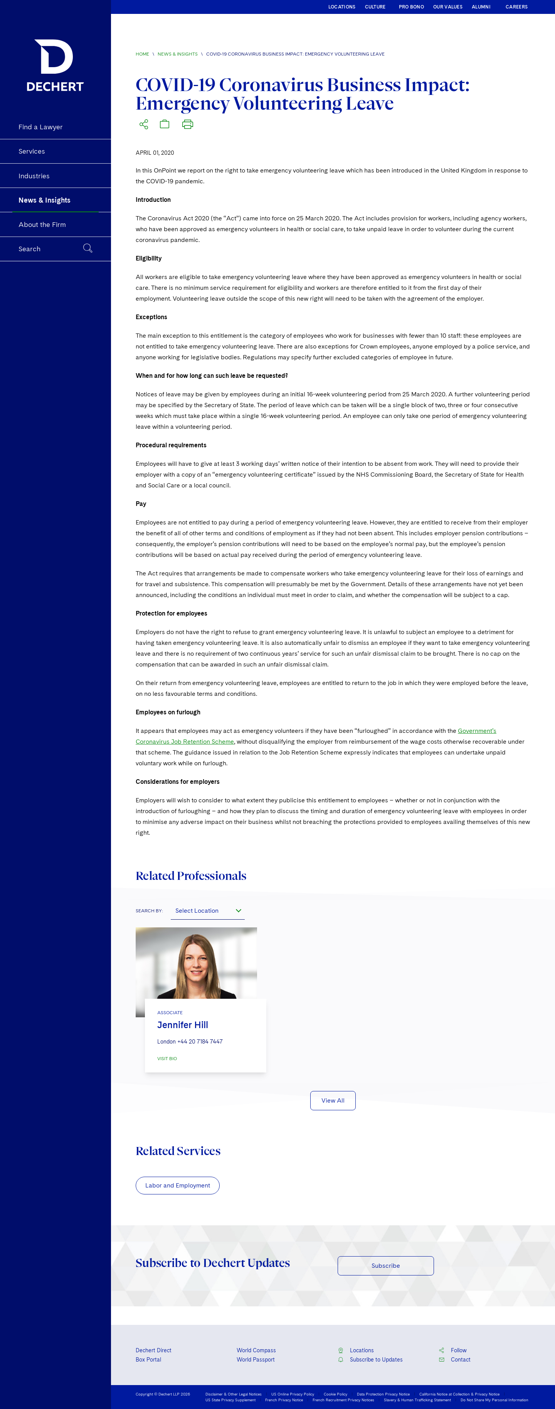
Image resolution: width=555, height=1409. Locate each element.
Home (142, 54)
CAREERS (517, 7)
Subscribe (386, 1265)
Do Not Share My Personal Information (494, 1399)
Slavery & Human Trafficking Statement (417, 1399)
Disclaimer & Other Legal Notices (233, 1394)
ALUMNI (481, 7)
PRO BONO (411, 7)
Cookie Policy (335, 1394)
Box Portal (148, 1360)
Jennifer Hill (182, 1024)
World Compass (256, 1350)
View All (333, 1100)
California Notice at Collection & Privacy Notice (459, 1394)
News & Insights (178, 54)
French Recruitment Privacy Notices (343, 1399)
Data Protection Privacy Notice (383, 1394)
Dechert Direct (154, 1350)
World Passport (256, 1360)
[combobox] (208, 910)
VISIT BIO (167, 1058)
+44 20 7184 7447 (200, 1042)
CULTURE (375, 7)
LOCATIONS (342, 7)
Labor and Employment (177, 1185)
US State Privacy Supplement (230, 1399)
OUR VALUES (447, 7)
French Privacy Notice (284, 1399)
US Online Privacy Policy (292, 1394)
